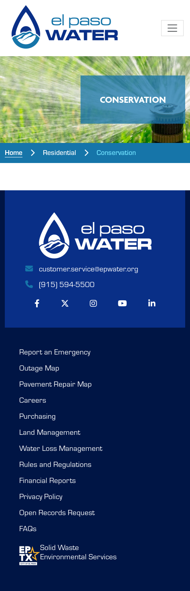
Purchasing (37, 416)
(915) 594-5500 (59, 284)
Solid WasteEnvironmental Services (68, 554)
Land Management (49, 432)
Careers (32, 400)
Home (13, 152)
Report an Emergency (54, 352)
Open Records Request (57, 512)
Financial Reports (47, 480)
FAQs (27, 528)
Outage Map (39, 368)
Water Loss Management (60, 448)
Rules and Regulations (55, 464)
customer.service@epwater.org (81, 268)
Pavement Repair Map (55, 384)
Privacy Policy (40, 496)
